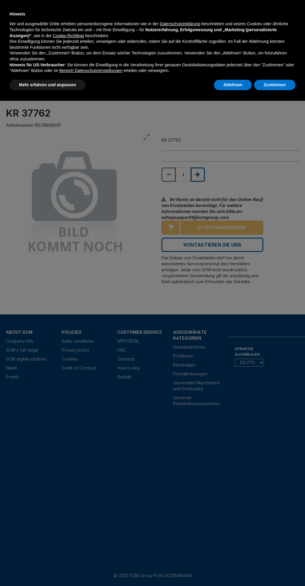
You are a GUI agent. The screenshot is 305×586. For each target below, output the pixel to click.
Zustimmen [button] (275, 84)
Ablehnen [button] (232, 84)
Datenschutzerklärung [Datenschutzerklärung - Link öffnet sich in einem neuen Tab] (180, 23)
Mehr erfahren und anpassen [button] (47, 84)
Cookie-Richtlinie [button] (68, 35)
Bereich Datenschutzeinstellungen (90, 70)
